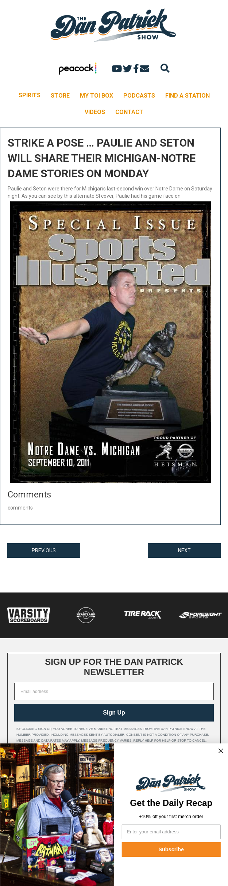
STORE (60, 95)
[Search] (165, 68)
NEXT (184, 550)
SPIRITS (29, 95)
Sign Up (114, 712)
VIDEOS (95, 112)
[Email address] (114, 691)
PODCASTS (139, 95)
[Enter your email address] (170, 831)
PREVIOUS (44, 550)
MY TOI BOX (96, 95)
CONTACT (129, 112)
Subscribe (171, 849)
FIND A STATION (187, 95)
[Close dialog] (221, 751)
